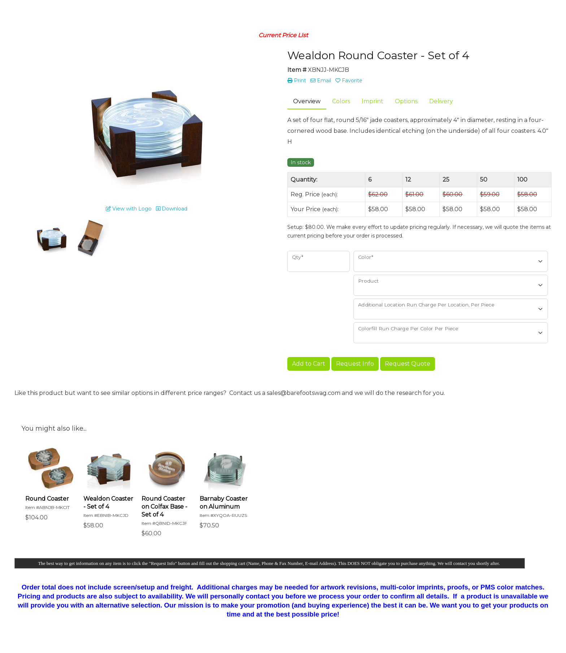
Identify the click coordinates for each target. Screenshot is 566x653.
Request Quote (407, 363)
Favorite (348, 80)
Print (296, 80)
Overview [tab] (307, 101)
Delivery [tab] (441, 101)
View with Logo (129, 208)
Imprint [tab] (372, 101)
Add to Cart (308, 363)
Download (171, 208)
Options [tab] (406, 101)
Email (320, 80)
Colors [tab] (341, 101)
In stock (301, 162)
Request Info (355, 363)
